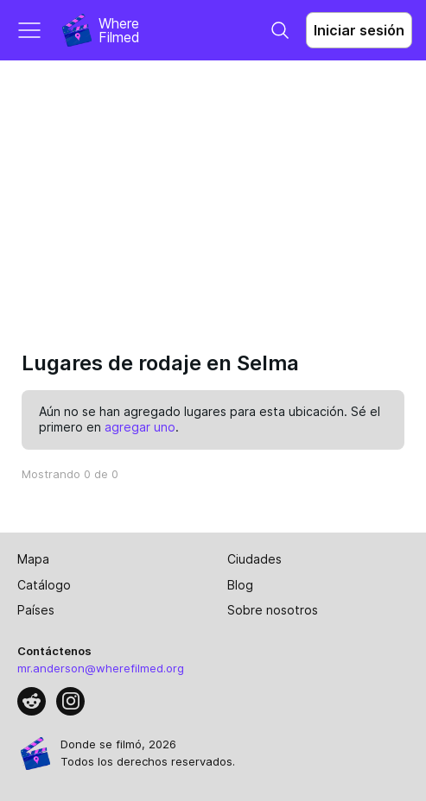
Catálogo (44, 584)
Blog (240, 584)
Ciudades (254, 559)
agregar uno (140, 426)
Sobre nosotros (272, 609)
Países (35, 609)
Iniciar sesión (359, 30)
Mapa (33, 559)
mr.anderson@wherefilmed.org (100, 668)
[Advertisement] (213, 190)
